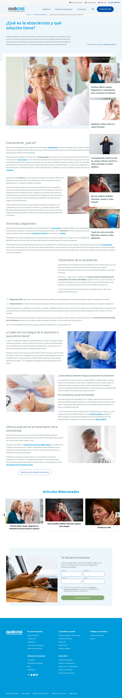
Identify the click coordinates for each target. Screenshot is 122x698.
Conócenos (81, 9)
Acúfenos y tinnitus (65, 639)
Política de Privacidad (41, 693)
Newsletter (31, 670)
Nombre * (63, 570)
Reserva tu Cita (105, 9)
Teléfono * (64, 578)
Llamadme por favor (82, 598)
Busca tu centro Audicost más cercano (35, 472)
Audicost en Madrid (65, 660)
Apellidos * (86, 570)
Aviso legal (26, 693)
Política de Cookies (59, 693)
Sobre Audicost (33, 635)
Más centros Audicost (66, 673)
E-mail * (85, 578)
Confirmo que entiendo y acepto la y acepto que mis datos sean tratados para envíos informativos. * (81, 589)
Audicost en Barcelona (66, 663)
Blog (29, 666)
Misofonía (62, 642)
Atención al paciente (34, 648)
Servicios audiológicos (63, 9)
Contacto (30, 660)
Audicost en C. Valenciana (67, 666)
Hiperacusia (62, 645)
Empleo (92, 639)
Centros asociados (97, 635)
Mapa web (73, 693)
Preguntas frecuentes (35, 663)
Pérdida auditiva (40, 14)
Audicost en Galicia (65, 670)
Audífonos (46, 9)
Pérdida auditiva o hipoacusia (69, 635)
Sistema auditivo (64, 648)
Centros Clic (31, 639)
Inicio (29, 14)
